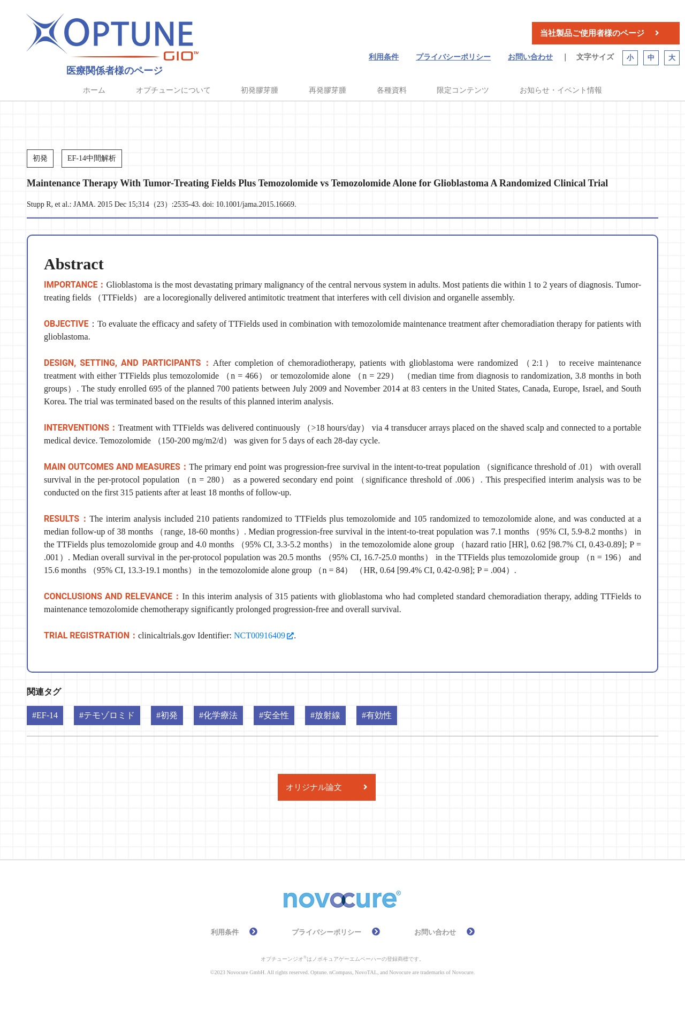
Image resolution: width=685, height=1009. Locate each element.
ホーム (94, 90)
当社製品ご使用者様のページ (592, 33)
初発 (169, 715)
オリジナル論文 (314, 787)
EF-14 (47, 715)
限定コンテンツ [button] (463, 90)
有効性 (379, 715)
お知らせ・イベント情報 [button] (561, 90)
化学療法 (220, 715)
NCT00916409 (259, 635)
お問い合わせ (530, 57)
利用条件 (384, 57)
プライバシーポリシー (453, 57)
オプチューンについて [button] (173, 90)
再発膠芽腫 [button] (327, 90)
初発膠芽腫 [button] (259, 90)
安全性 (276, 715)
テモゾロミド (109, 715)
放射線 (327, 715)
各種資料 (392, 90)
